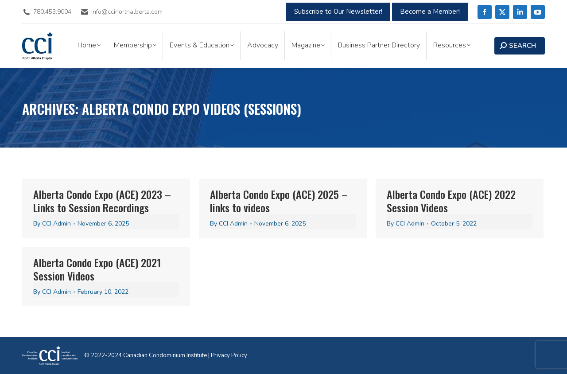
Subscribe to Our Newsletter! (338, 11)
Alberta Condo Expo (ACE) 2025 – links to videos (279, 200)
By (52, 223)
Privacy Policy (229, 355)
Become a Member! (430, 11)
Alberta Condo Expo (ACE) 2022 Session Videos (451, 200)
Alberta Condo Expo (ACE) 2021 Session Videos (97, 269)
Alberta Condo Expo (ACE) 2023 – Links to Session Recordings (102, 200)
